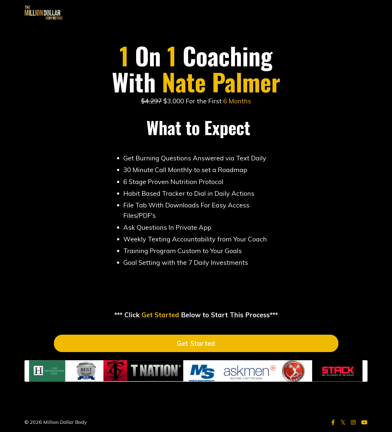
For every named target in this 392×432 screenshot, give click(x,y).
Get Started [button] (196, 343)
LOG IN (357, 13)
